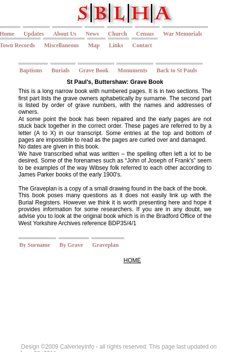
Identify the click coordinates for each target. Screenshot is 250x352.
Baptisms (30, 70)
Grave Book (94, 70)
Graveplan (105, 245)
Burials (60, 70)
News (92, 33)
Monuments (132, 70)
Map (94, 45)
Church (117, 33)
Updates (34, 33)
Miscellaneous (61, 45)
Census (145, 33)
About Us (64, 33)
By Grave (71, 245)
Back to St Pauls (177, 70)
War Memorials (182, 33)
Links (116, 45)
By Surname (34, 245)
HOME (132, 260)
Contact (142, 45)
